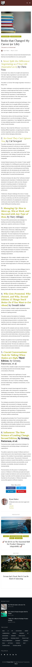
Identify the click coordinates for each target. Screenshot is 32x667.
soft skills (18, 538)
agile (3, 630)
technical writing (17, 645)
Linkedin (10, 491)
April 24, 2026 (10, 606)
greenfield (21, 633)
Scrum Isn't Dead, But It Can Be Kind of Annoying (16, 577)
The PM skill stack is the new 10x (16, 604)
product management (16, 536)
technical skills (6, 645)
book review (5, 36)
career (6, 536)
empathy (14, 633)
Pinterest (21, 491)
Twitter (21, 488)
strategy (18, 643)
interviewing (5, 635)
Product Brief (10, 662)
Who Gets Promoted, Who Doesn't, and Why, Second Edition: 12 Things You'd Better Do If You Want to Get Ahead (16, 299)
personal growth (15, 36)
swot (24, 643)
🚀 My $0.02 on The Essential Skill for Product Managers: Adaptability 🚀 (16, 544)
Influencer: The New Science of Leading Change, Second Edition (15, 435)
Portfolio (11, 508)
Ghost (16, 663)
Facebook (11, 488)
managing (13, 635)
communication (5, 633)
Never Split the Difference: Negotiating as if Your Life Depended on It (15, 64)
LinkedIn (11, 506)
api (12, 630)
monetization (22, 635)
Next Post (16, 553)
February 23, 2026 (11, 622)
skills (3, 643)
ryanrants (25, 640)
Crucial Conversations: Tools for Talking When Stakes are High (14, 355)
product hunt (25, 638)
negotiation (5, 638)
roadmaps (17, 640)
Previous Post (16, 514)
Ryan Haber (14, 499)
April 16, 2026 (10, 615)
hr (27, 633)
